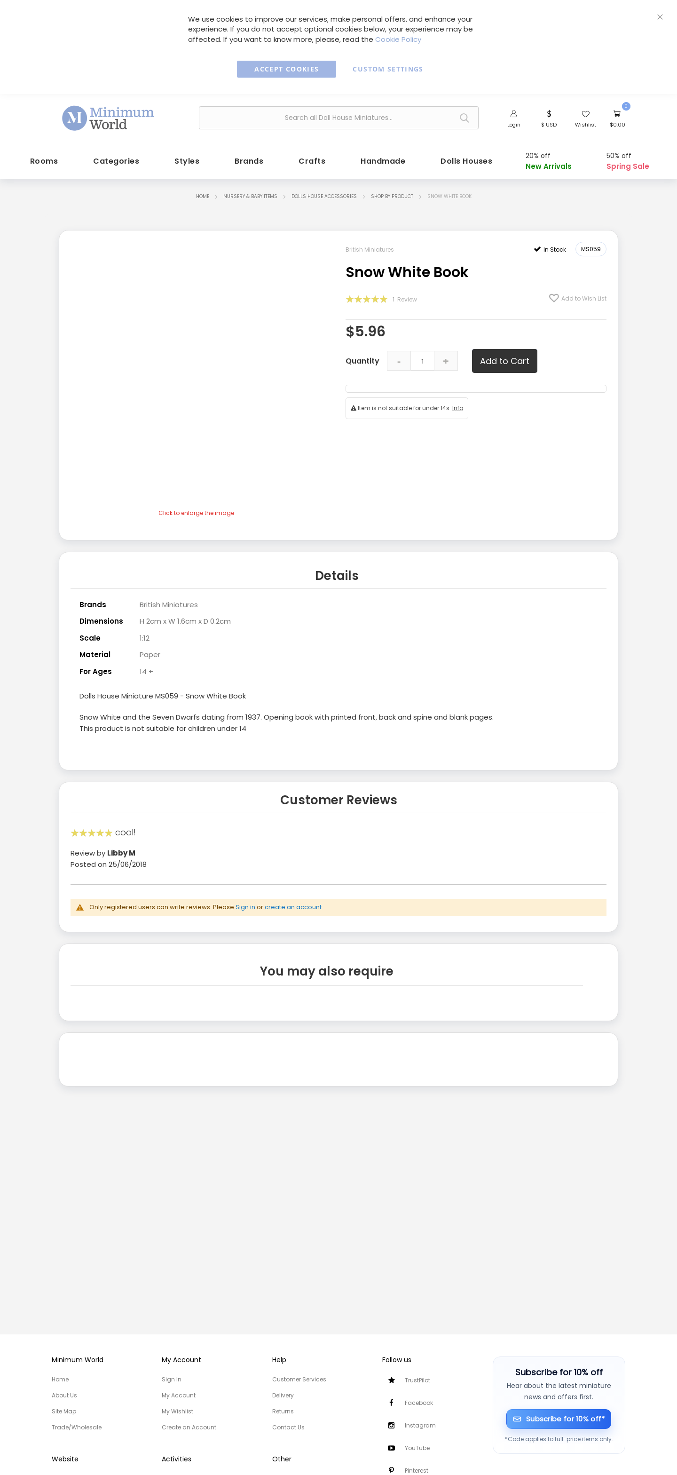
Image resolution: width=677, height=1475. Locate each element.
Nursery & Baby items (250, 194)
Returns (283, 1411)
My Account (179, 1395)
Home (202, 194)
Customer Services (299, 1379)
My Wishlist (177, 1411)
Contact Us (288, 1427)
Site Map (64, 1411)
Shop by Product (392, 194)
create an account (293, 904)
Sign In (171, 1379)
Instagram (420, 1425)
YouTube (417, 1448)
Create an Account (189, 1427)
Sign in (245, 904)
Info (457, 407)
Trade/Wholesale (77, 1427)
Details (337, 574)
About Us (64, 1395)
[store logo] (108, 116)
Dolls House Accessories (324, 194)
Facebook (419, 1403)
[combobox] (339, 117)
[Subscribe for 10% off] (558, 1418)
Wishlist (585, 124)
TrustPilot (417, 1380)
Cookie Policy (398, 39)
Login (513, 124)
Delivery (283, 1395)
